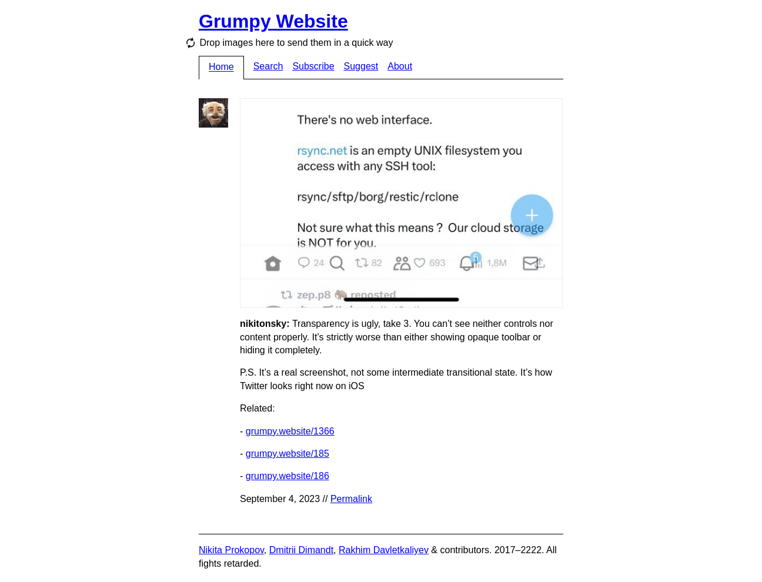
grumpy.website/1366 (290, 431)
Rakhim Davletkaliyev (384, 550)
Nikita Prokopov (231, 550)
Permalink (351, 499)
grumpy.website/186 (287, 476)
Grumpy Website (273, 21)
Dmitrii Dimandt (301, 550)
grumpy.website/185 (287, 454)
